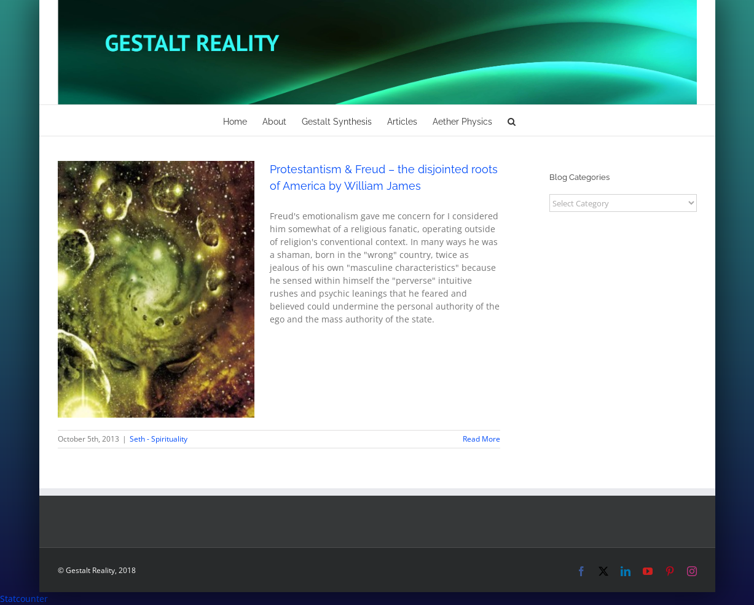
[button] (512, 120)
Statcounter (24, 598)
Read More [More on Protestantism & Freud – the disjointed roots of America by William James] (481, 439)
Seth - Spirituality (158, 439)
